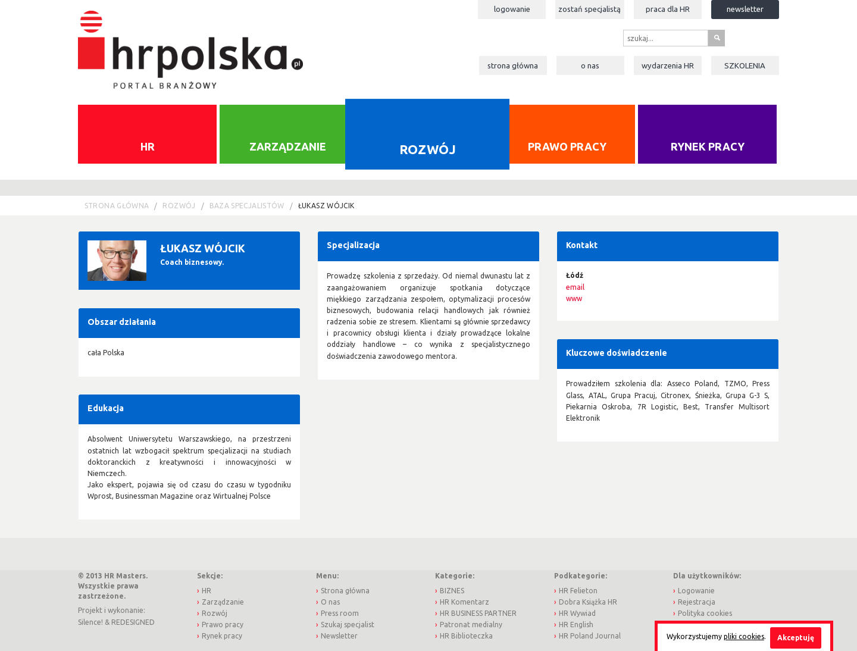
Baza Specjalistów (246, 205)
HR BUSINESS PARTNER (478, 613)
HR (147, 146)
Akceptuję (795, 637)
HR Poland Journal (590, 636)
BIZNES (452, 590)
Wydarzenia (668, 65)
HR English (576, 624)
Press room (340, 613)
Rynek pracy (708, 146)
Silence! (90, 622)
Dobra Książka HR (588, 602)
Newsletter (745, 9)
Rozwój (427, 149)
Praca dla (668, 9)
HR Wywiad (577, 613)
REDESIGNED (133, 622)
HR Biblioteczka (466, 636)
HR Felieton (578, 590)
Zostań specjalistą (589, 9)
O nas (590, 65)
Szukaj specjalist (347, 624)
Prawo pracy (567, 146)
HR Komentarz (464, 602)
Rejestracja (696, 602)
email (575, 287)
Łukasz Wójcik (326, 205)
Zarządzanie (287, 146)
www (574, 298)
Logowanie (512, 9)
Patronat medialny (471, 624)
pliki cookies (744, 636)
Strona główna (512, 65)
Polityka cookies (705, 613)
